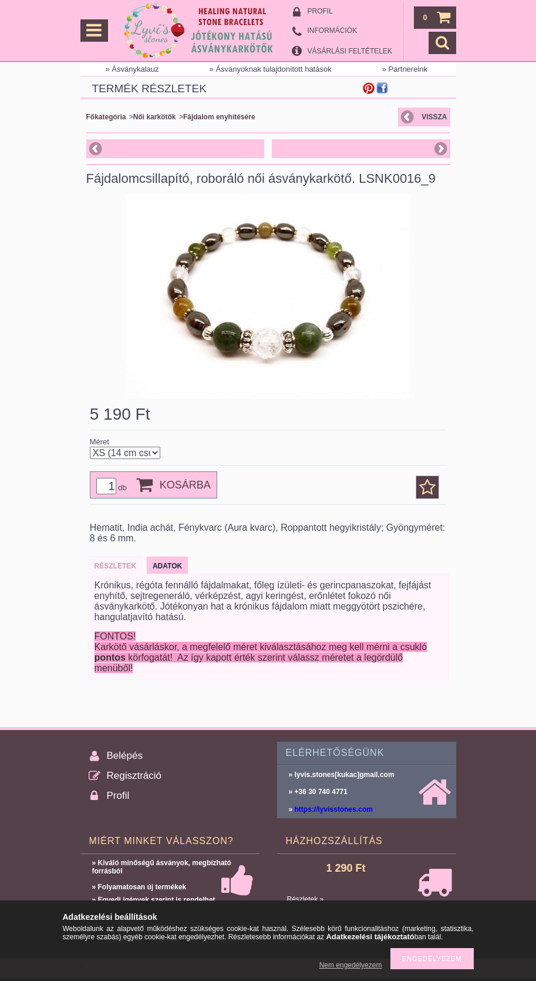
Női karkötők (154, 117)
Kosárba (185, 485)
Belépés (125, 755)
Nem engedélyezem (350, 965)
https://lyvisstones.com (334, 809)
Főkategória (106, 117)
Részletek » (305, 899)
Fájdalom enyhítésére (219, 117)
